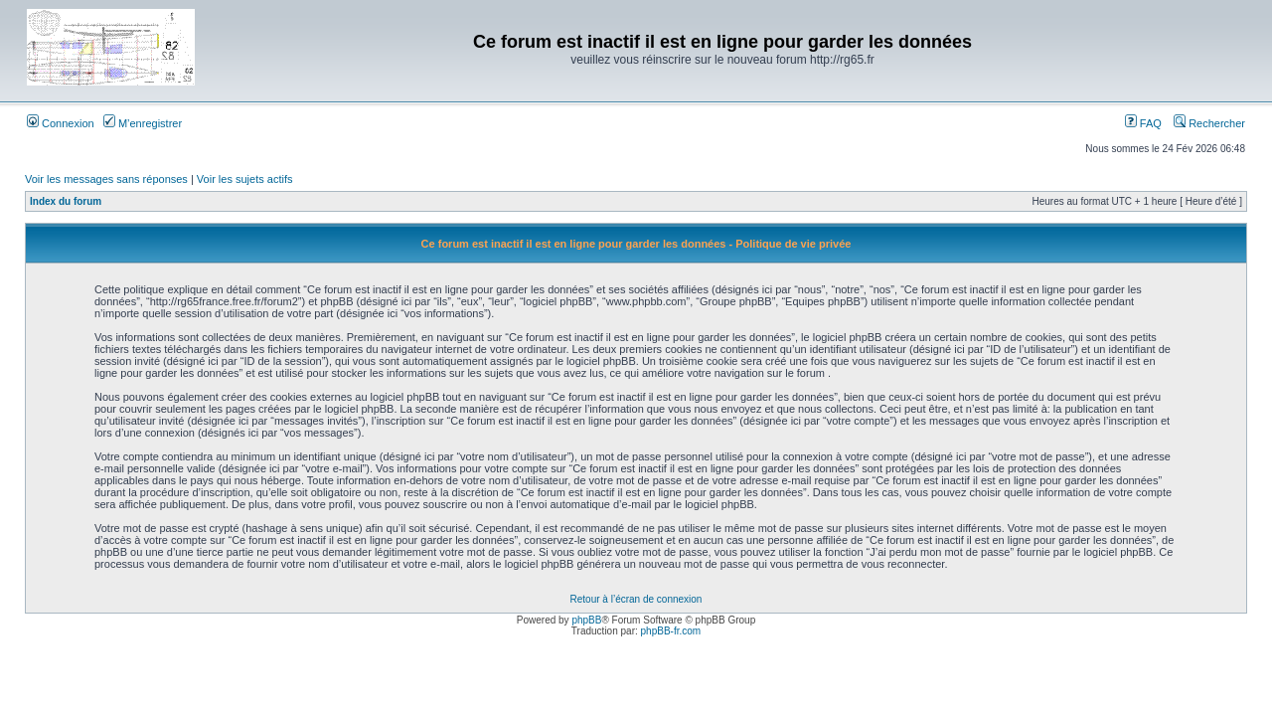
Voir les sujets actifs (245, 179)
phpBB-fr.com (671, 631)
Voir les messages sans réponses (106, 179)
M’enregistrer (142, 123)
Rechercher (1209, 123)
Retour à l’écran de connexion (636, 599)
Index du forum (65, 201)
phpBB (586, 620)
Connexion (60, 123)
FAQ (1143, 123)
